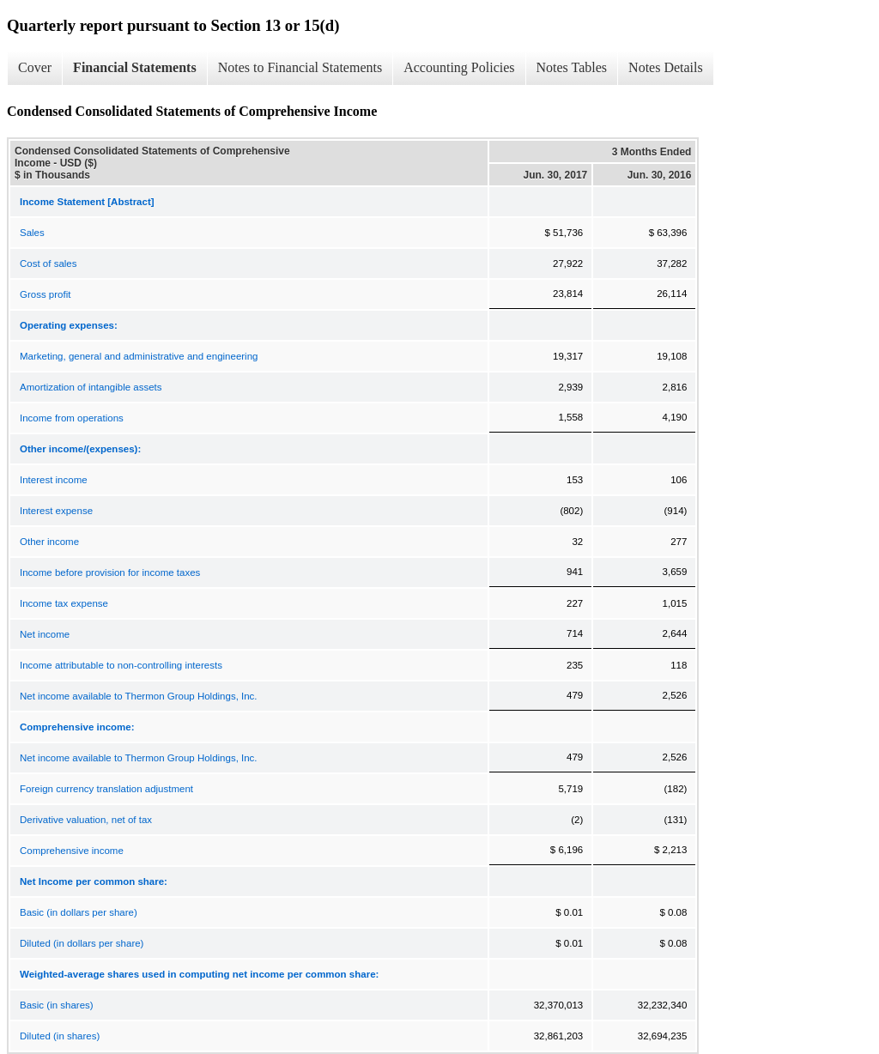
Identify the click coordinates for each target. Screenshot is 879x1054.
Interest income (54, 480)
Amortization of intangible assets (91, 387)
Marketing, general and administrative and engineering (139, 356)
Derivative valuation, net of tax (86, 820)
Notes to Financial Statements (300, 67)
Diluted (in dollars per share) (81, 943)
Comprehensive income (72, 850)
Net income (45, 634)
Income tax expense (64, 603)
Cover (35, 67)
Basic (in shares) (57, 1005)
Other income (49, 541)
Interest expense (56, 511)
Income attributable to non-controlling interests (121, 665)
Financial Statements (135, 67)
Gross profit (45, 294)
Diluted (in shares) (60, 1036)
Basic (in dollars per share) (78, 912)
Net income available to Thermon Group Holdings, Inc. (139, 696)
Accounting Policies (458, 67)
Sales (32, 232)
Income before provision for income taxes (110, 572)
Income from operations (72, 418)
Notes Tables (572, 67)
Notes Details (665, 67)
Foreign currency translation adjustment (106, 789)
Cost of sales (48, 263)
